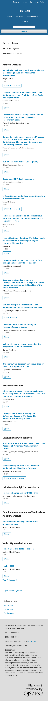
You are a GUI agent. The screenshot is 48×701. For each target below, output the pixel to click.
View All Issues (9, 580)
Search (24, 31)
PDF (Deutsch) (11, 317)
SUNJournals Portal (37, 2)
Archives (19, 16)
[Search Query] (24, 27)
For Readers (8, 605)
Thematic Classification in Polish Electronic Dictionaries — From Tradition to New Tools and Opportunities (23, 95)
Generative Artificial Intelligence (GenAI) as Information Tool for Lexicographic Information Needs (23, 117)
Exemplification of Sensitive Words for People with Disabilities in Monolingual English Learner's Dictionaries (24, 240)
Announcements (34, 16)
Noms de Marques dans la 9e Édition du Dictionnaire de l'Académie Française (21, 466)
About (24, 21)
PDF (7, 108)
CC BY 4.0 (32, 641)
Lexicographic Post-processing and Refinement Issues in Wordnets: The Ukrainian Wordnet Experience (19, 416)
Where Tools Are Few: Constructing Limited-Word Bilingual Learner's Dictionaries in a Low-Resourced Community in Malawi (24, 393)
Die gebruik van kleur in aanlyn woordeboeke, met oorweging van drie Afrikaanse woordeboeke (23, 73)
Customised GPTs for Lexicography (19, 179)
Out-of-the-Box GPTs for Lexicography (20, 162)
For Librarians (9, 613)
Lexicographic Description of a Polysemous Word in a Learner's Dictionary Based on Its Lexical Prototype (23, 218)
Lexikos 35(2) (9, 566)
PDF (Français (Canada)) (15, 478)
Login (25, 2)
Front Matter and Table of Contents (19, 549)
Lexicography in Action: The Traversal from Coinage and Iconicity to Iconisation (22, 261)
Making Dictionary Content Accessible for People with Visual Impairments (22, 345)
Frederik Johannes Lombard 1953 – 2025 (20, 493)
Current (9, 16)
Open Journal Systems (13, 591)
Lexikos (24, 11)
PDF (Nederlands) (13, 85)
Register (16, 2)
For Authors (8, 609)
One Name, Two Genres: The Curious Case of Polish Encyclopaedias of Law (23, 365)
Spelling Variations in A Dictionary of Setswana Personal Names (19, 325)
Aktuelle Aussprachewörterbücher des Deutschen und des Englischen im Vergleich (22, 306)
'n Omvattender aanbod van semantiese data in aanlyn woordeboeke (24, 197)
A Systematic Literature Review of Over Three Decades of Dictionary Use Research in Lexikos (24, 446)
